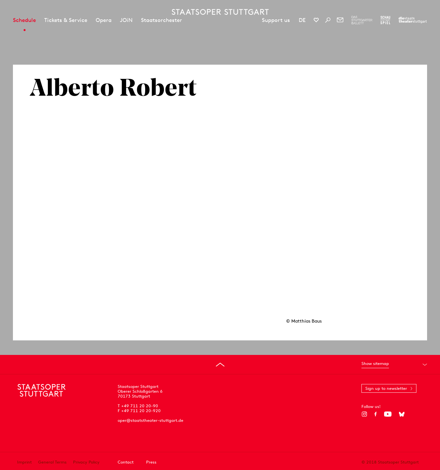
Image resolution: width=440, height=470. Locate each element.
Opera (104, 20)
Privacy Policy (86, 462)
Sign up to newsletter (386, 388)
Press (151, 462)
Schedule (24, 20)
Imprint (24, 462)
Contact (126, 462)
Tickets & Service (65, 20)
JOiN (126, 20)
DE (302, 20)
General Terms (52, 462)
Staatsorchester (161, 20)
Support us (276, 20)
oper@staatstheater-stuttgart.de (150, 420)
